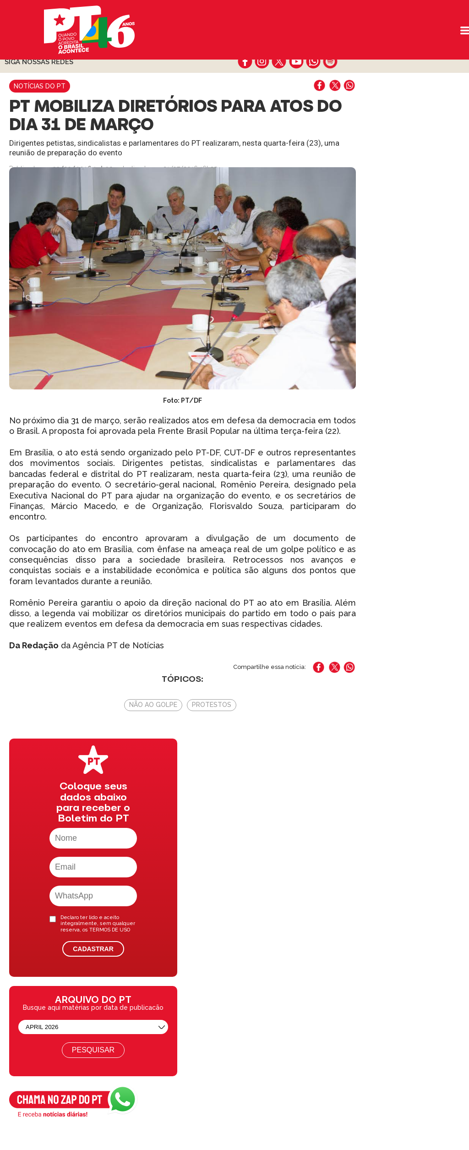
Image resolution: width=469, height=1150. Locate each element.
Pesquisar (93, 1050)
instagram (262, 61)
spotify (330, 61)
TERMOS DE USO (109, 930)
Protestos (211, 704)
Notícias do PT (39, 86)
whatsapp (313, 61)
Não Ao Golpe (153, 704)
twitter (279, 61)
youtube (296, 61)
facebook (245, 61)
